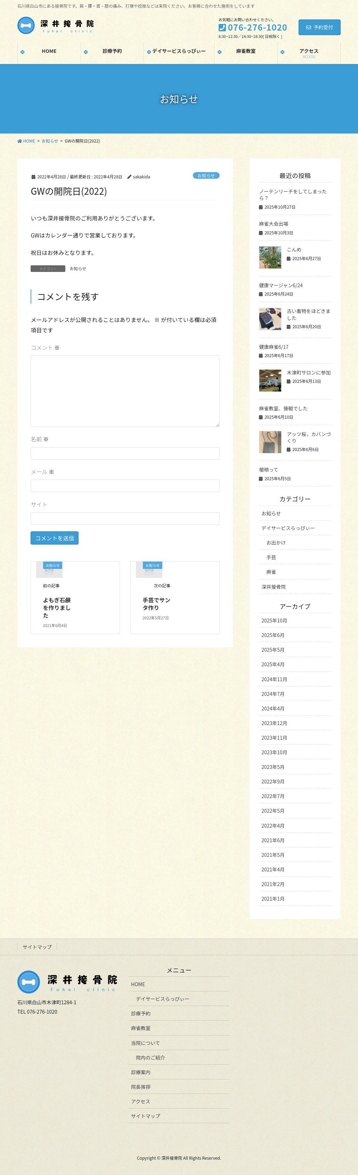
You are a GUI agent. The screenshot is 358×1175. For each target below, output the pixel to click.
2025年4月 (273, 664)
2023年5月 (273, 766)
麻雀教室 (140, 1027)
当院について (145, 1042)
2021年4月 (273, 869)
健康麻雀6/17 (273, 346)
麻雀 (271, 571)
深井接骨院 (273, 586)
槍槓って (268, 469)
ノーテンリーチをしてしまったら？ (293, 195)
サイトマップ (37, 946)
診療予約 (140, 1013)
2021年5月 (273, 854)
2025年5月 (273, 649)
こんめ (294, 249)
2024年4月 (273, 708)
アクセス (140, 1101)
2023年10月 (274, 752)
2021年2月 (273, 883)
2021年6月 (273, 840)
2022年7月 (273, 795)
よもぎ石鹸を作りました (57, 608)
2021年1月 (273, 898)
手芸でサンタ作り (156, 604)
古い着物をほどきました (309, 314)
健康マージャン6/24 (281, 285)
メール (42, 471)
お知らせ (206, 175)
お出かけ (276, 542)
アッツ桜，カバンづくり (309, 437)
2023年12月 (274, 722)
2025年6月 (273, 634)
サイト (39, 504)
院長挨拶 (140, 1086)
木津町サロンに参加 (309, 372)
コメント (45, 347)
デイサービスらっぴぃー (288, 527)
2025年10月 (274, 620)
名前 (40, 439)
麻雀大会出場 (273, 223)
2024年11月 (274, 679)
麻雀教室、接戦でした (283, 408)
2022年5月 (273, 810)
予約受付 (319, 27)
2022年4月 (273, 825)
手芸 (271, 557)
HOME (138, 984)
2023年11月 (274, 737)
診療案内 (140, 1072)
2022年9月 (273, 781)
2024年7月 (273, 693)
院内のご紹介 (150, 1057)
